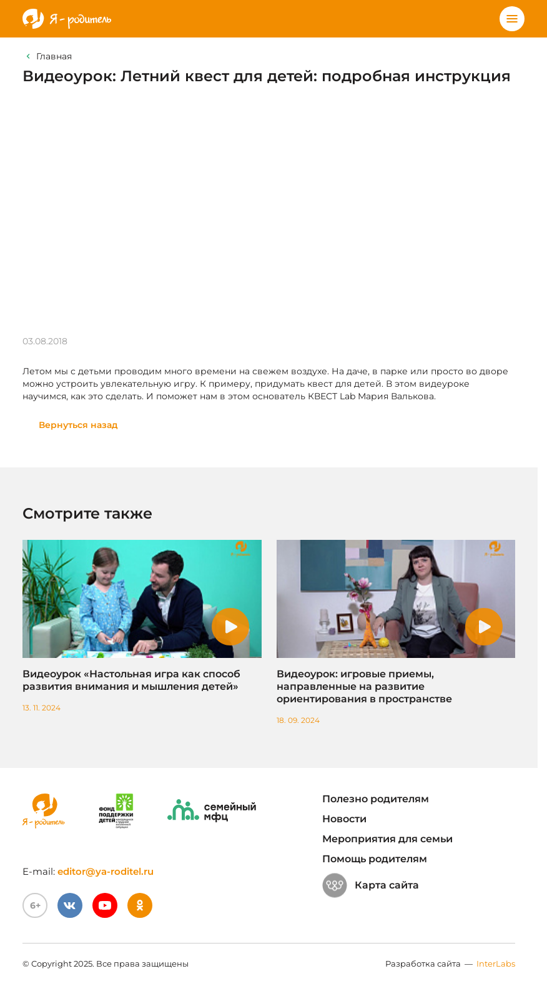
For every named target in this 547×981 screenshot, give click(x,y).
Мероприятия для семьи (387, 839)
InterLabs (495, 964)
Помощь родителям (374, 859)
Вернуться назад (78, 425)
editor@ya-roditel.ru (105, 871)
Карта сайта (370, 885)
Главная (54, 56)
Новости (344, 819)
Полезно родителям (375, 799)
